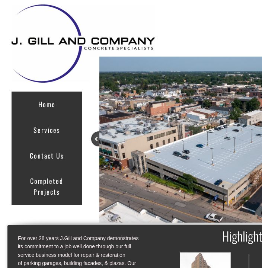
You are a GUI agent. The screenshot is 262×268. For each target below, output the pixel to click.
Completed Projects (46, 186)
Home (46, 104)
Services (46, 130)
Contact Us (47, 155)
